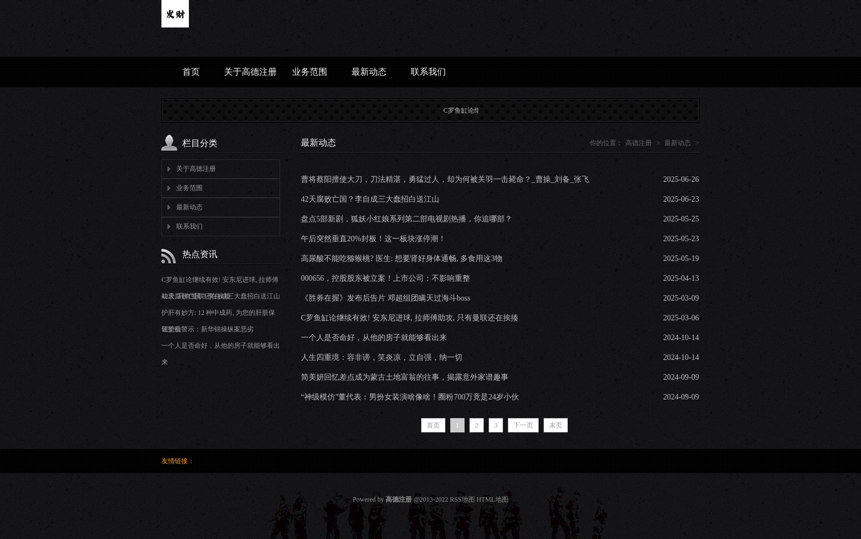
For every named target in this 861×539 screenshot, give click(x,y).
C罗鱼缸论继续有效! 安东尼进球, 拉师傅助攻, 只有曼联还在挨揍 (409, 318)
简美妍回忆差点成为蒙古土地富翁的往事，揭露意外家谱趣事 (404, 377)
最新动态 (369, 71)
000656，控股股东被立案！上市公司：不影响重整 (385, 278)
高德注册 (638, 143)
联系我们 (428, 71)
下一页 (523, 425)
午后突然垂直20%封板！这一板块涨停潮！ (373, 239)
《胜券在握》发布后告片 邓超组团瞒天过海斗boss (385, 298)
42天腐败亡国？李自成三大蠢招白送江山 (220, 296)
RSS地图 (462, 499)
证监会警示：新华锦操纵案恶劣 (207, 329)
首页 (191, 71)
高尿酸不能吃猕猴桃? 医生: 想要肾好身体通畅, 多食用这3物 (401, 258)
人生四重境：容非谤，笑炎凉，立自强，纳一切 (381, 357)
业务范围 (309, 71)
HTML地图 (492, 499)
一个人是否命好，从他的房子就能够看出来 (374, 338)
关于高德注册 (250, 71)
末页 (555, 425)
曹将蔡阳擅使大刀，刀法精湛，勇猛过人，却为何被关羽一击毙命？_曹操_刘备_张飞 (445, 179)
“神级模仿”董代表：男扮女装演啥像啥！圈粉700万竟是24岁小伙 (410, 397)
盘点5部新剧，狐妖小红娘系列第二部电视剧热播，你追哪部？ (406, 219)
